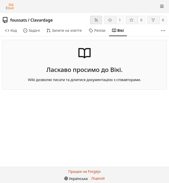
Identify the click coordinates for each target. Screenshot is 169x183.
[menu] (76, 178)
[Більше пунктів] (163, 30)
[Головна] (10, 6)
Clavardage (41, 20)
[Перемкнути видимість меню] (161, 6)
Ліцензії (98, 178)
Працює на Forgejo (84, 171)
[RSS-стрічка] (96, 20)
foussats (18, 20)
